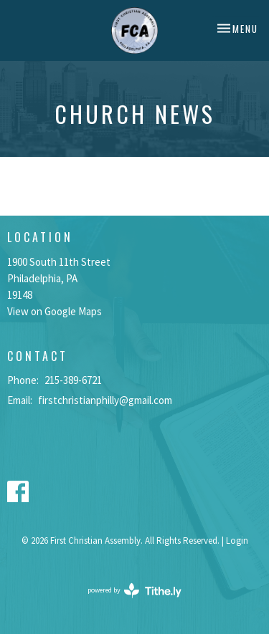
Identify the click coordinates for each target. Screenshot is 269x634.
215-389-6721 (73, 380)
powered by (134, 591)
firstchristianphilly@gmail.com (105, 400)
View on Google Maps (54, 311)
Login (237, 540)
